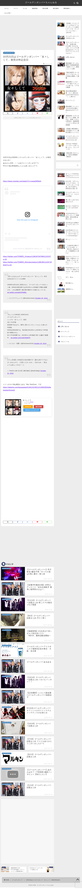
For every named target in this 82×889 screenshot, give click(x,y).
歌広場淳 (56, 8)
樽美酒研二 (67, 8)
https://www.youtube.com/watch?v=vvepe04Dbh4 (22, 181)
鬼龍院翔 (35, 8)
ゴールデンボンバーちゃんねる (41, 2)
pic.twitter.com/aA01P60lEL (17, 292)
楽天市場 (39, 406)
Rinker (31, 401)
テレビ (6, 8)
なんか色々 (7, 13)
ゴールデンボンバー (9, 52)
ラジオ (25, 8)
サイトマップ (64, 331)
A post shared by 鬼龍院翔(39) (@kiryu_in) (27, 248)
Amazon (28, 406)
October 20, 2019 (41, 298)
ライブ (16, 8)
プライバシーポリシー (67, 336)
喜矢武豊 (45, 8)
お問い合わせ (64, 326)
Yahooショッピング (32, 410)
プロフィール (64, 341)
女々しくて (27, 400)
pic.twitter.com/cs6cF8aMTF (20, 338)
